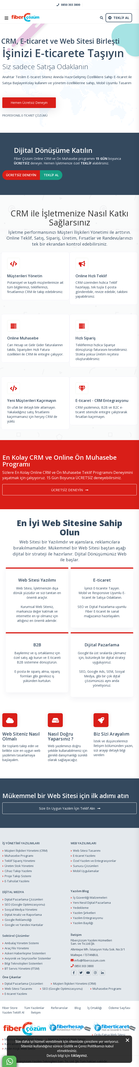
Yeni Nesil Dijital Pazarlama (92, 902)
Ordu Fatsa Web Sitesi (109, 1035)
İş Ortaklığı (94, 1008)
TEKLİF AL (51, 175)
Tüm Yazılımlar (34, 1008)
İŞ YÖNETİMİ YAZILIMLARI (21, 843)
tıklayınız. (79, 1055)
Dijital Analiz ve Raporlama (23, 915)
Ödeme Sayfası (119, 1008)
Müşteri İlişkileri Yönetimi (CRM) (26, 850)
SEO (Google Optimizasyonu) (25, 904)
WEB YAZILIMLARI (83, 843)
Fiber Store (10, 1008)
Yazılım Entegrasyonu (88, 918)
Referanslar (59, 1008)
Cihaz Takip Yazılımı (18, 871)
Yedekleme (81, 908)
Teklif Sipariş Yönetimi (20, 861)
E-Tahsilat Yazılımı (17, 881)
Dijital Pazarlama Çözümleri (24, 899)
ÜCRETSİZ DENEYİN (21, 175)
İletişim (99, 745)
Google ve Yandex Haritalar (24, 925)
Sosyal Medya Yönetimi (21, 909)
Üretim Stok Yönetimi (19, 866)
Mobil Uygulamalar (86, 871)
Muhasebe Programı (19, 856)
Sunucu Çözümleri (85, 866)
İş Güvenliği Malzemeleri (90, 897)
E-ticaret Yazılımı (84, 856)
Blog (78, 1008)
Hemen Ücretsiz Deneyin (27, 102)
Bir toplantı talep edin (18, 746)
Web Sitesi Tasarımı (86, 850)
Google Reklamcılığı (18, 920)
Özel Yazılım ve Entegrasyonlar (94, 861)
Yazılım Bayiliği (83, 923)
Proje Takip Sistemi (18, 876)
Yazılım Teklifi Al (13, 1012)
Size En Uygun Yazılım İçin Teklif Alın (69, 808)
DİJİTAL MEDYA (13, 892)
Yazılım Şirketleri (84, 913)
